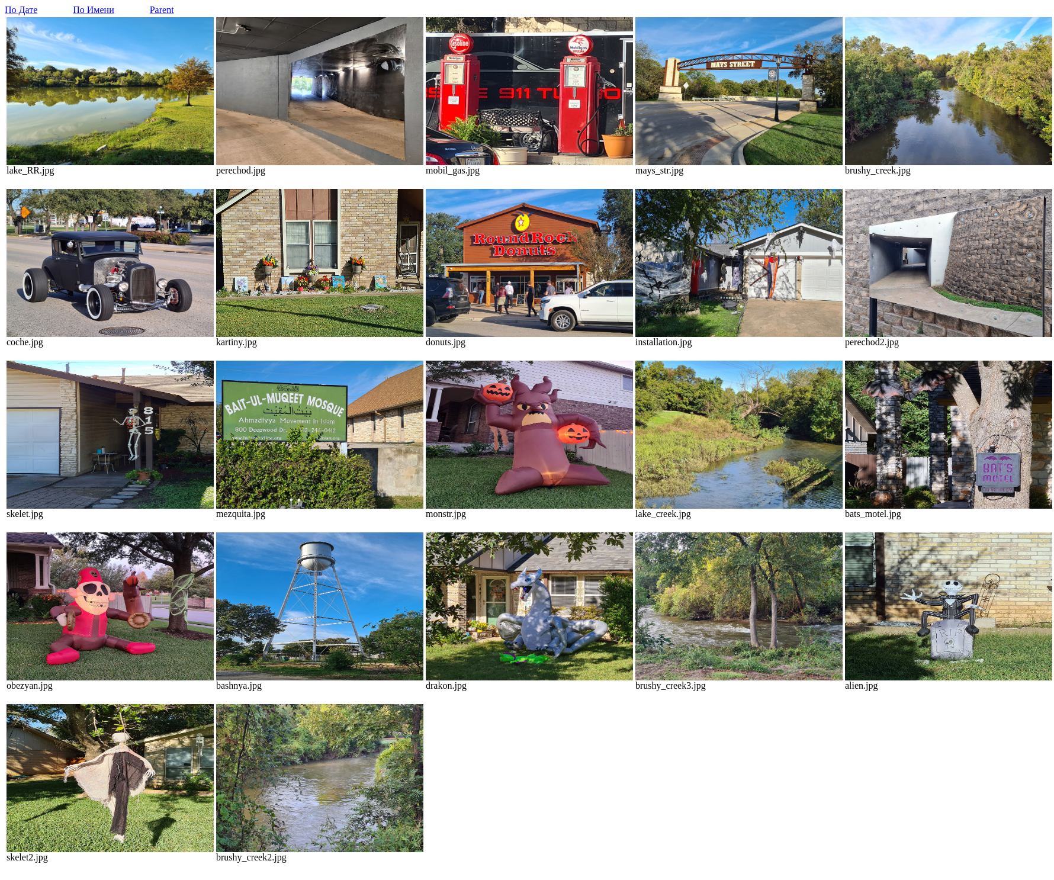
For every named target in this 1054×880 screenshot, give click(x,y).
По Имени (93, 10)
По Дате (21, 10)
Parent (162, 10)
